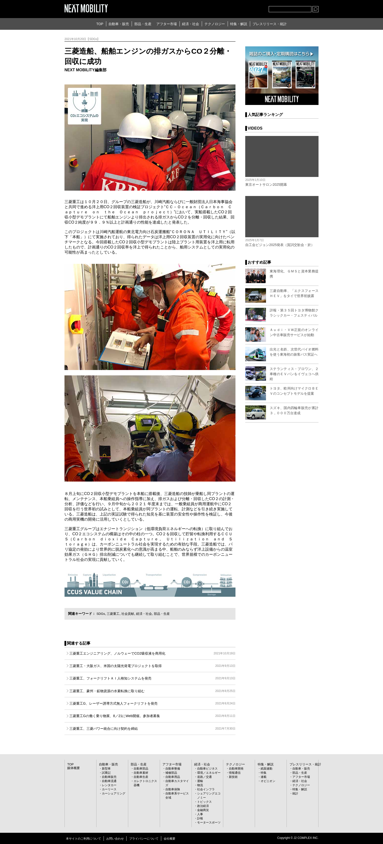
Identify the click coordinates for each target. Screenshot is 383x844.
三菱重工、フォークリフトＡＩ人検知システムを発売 (152, 678)
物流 (200, 785)
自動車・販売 (118, 24)
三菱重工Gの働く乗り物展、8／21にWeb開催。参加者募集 (152, 716)
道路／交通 (204, 777)
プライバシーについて (144, 838)
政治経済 (203, 806)
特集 (263, 772)
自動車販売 (109, 777)
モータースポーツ (209, 822)
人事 (200, 814)
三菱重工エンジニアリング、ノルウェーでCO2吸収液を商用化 (152, 653)
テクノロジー (214, 24)
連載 (263, 777)
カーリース (109, 789)
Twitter (238, 8)
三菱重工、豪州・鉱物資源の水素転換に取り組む (152, 691)
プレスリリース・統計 (270, 24)
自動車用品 (172, 777)
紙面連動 (266, 768)
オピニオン (268, 781)
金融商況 (203, 810)
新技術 (233, 777)
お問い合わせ (115, 838)
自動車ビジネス (207, 768)
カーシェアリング (113, 793)
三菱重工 (114, 614)
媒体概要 (73, 768)
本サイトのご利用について (83, 838)
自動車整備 (172, 768)
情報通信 (235, 772)
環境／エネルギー (209, 772)
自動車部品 (141, 768)
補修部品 (171, 772)
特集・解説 (238, 24)
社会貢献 (130, 614)
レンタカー (109, 785)
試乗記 (106, 772)
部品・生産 (142, 24)
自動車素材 (141, 772)
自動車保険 (172, 789)
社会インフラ (206, 789)
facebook (249, 8)
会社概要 (169, 838)
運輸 (200, 781)
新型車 (106, 768)
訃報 (200, 818)
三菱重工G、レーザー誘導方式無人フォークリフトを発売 (152, 703)
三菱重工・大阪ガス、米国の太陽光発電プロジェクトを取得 (152, 666)
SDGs (101, 614)
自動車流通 (109, 781)
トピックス (204, 801)
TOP (99, 24)
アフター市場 (166, 24)
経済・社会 (190, 24)
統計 (295, 793)
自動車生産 (141, 777)
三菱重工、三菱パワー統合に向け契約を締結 (152, 728)
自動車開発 (236, 768)
